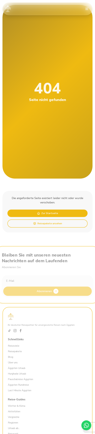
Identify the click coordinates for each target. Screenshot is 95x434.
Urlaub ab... (14, 430)
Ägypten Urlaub (16, 370)
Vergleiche (13, 419)
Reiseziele (13, 348)
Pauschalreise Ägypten (20, 381)
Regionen (13, 424)
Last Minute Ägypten (19, 392)
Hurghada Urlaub (17, 375)
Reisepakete (15, 353)
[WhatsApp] (86, 425)
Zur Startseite (47, 213)
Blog (10, 359)
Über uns (13, 364)
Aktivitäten (14, 413)
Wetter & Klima (16, 408)
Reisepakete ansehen (47, 223)
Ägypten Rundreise (18, 387)
